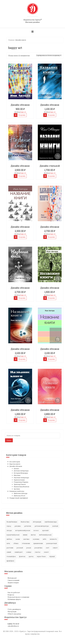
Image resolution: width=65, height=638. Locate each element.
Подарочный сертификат (18, 498)
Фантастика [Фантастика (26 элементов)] (25, 522)
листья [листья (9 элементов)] (33, 535)
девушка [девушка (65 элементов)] (18, 526)
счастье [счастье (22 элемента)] (37, 552)
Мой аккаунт (12, 578)
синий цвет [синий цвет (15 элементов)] (19, 552)
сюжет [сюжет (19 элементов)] (46, 552)
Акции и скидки (13, 583)
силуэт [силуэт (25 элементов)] (55, 548)
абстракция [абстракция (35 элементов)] (37, 522)
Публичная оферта (14, 599)
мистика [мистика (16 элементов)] (26, 539)
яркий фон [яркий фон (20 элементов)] (10, 561)
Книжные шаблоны (16, 491)
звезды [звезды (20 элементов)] (9, 530)
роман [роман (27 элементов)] (28, 548)
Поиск (9, 440)
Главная (11, 40)
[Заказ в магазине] (49, 55)
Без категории (14, 462)
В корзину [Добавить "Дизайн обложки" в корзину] (21, 115)
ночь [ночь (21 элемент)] (8, 543)
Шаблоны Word (19, 496)
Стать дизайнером (14, 609)
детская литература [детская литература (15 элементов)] (42, 526)
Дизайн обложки (15, 466)
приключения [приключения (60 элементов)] (38, 543)
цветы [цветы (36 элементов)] (31, 556)
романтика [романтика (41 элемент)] (38, 548)
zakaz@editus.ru (13, 626)
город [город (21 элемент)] (9, 526)
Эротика (17, 489)
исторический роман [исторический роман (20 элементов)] (22, 530)
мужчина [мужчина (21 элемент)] (36, 539)
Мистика (17, 475)
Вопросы (11, 595)
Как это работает (14, 592)
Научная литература (21, 478)
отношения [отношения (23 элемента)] (26, 543)
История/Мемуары (21, 473)
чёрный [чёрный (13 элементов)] (52, 556)
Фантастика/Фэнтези (21, 487)
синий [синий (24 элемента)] (9, 552)
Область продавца (14, 614)
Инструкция (12, 612)
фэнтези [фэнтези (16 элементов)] (22, 556)
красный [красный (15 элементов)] (45, 530)
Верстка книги (14, 464)
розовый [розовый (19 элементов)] (20, 548)
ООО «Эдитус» (20, 631)
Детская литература (21, 471)
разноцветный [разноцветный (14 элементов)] (51, 543)
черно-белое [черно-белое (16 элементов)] (41, 556)
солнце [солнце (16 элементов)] (28, 552)
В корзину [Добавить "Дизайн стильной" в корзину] (51, 176)
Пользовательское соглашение (18, 597)
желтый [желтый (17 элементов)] (55, 526)
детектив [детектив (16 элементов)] (27, 526)
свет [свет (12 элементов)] (47, 548)
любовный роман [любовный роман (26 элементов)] (45, 535)
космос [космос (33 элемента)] (36, 530)
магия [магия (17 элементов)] (18, 539)
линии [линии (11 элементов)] (25, 535)
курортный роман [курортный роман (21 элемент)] (13, 535)
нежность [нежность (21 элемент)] (53, 539)
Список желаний (13, 580)
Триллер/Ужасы (20, 484)
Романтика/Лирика (21, 482)
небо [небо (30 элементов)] (44, 539)
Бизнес (16, 469)
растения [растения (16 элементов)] (10, 548)
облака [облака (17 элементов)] (16, 543)
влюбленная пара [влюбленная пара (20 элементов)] (51, 522)
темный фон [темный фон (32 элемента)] (11, 556)
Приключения (19, 480)
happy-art (23, 112)
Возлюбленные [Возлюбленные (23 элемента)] (12, 522)
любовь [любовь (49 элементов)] (9, 539)
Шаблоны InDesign (20, 493)
